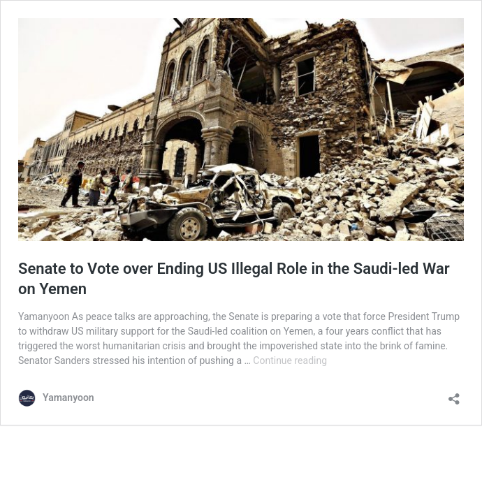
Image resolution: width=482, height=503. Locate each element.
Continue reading (290, 360)
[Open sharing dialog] (454, 394)
